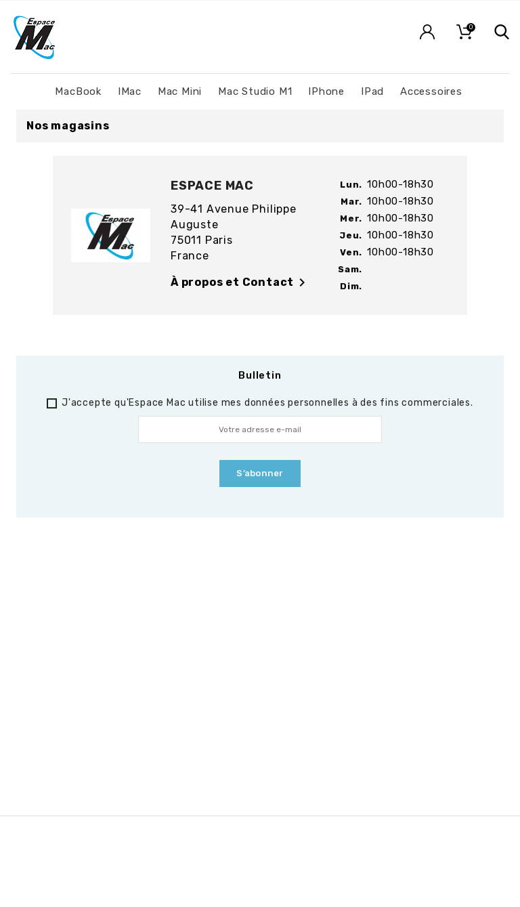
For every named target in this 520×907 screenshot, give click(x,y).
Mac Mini (180, 91)
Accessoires (431, 91)
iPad (372, 91)
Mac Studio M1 (255, 91)
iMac (130, 91)
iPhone (326, 91)
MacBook (78, 91)
